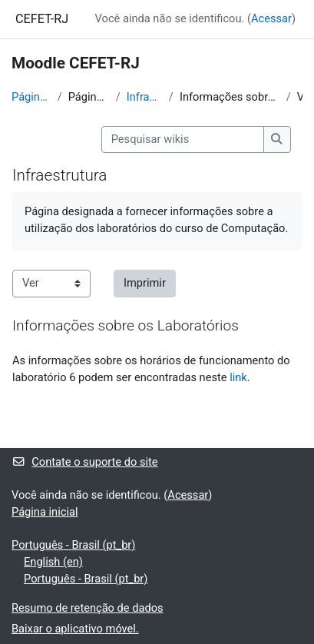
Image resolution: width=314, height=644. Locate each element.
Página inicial (31, 97)
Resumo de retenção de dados (88, 608)
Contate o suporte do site (85, 462)
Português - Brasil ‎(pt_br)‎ (73, 545)
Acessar (271, 18)
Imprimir (145, 283)
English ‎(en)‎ (53, 562)
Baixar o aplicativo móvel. (75, 629)
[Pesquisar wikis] (182, 140)
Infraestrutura (145, 97)
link (238, 377)
